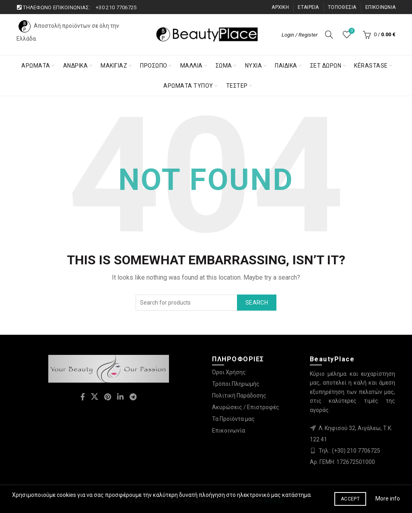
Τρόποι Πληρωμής (236, 384)
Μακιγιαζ (114, 65)
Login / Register (299, 35)
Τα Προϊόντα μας (233, 419)
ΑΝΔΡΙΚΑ (75, 65)
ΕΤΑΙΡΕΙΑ (308, 7)
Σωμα (224, 65)
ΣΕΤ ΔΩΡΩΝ (326, 65)
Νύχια (253, 65)
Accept (350, 499)
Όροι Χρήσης (229, 372)
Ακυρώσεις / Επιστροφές (245, 407)
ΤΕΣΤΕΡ (237, 85)
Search (256, 302)
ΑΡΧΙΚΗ (280, 7)
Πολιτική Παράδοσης (239, 395)
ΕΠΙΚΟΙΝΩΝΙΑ (380, 7)
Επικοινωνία (228, 430)
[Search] (329, 35)
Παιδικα (286, 65)
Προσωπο (153, 65)
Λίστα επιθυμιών (351, 31)
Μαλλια (191, 65)
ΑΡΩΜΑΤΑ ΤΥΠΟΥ (188, 85)
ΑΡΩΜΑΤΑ (35, 65)
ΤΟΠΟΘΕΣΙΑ (342, 7)
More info (387, 498)
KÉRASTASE (371, 65)
